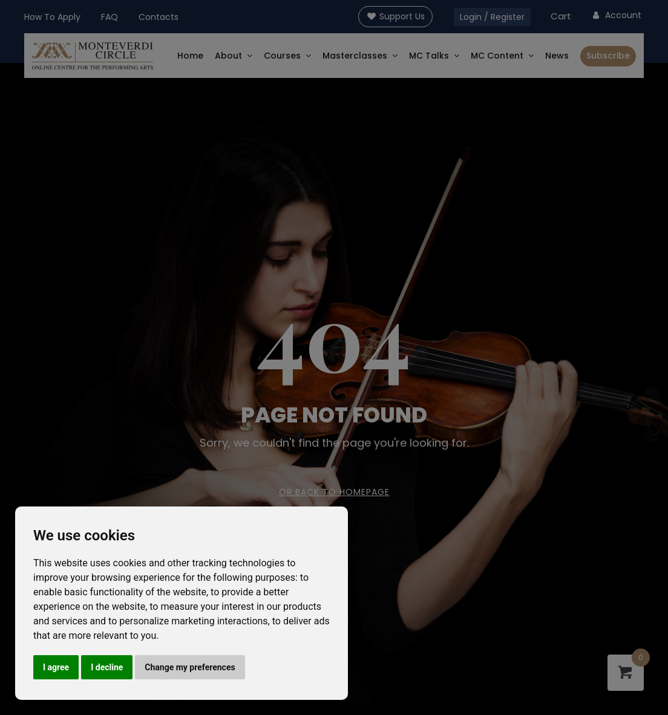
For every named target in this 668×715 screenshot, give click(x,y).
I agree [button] (56, 667)
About (228, 56)
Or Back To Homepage (334, 492)
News (557, 56)
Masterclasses (355, 56)
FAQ (109, 17)
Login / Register (492, 17)
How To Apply (52, 17)
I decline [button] (107, 667)
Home (190, 56)
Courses (282, 56)
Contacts (158, 17)
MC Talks (429, 56)
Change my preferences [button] (190, 667)
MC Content (497, 56)
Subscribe (608, 56)
